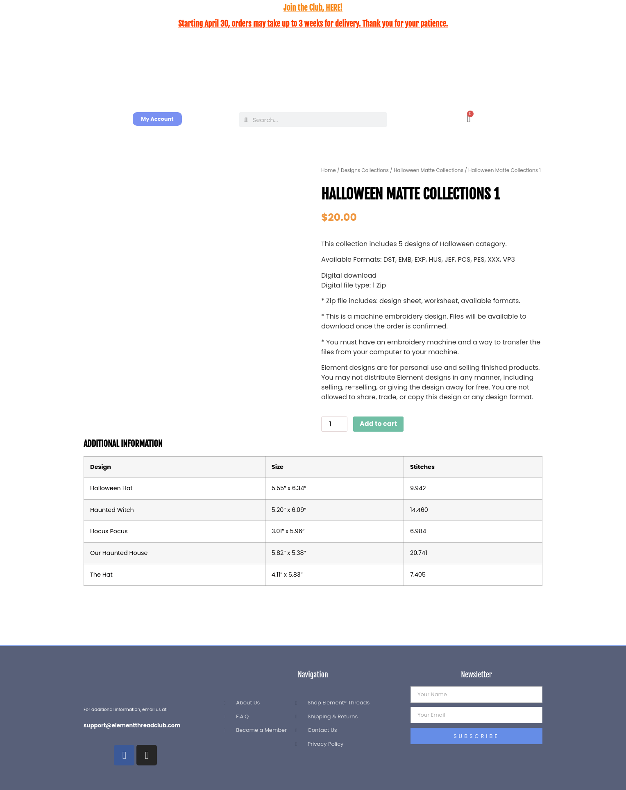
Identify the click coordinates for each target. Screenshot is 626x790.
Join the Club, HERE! (313, 8)
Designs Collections (365, 170)
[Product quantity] (334, 424)
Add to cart (378, 423)
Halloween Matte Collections (428, 170)
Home (328, 170)
